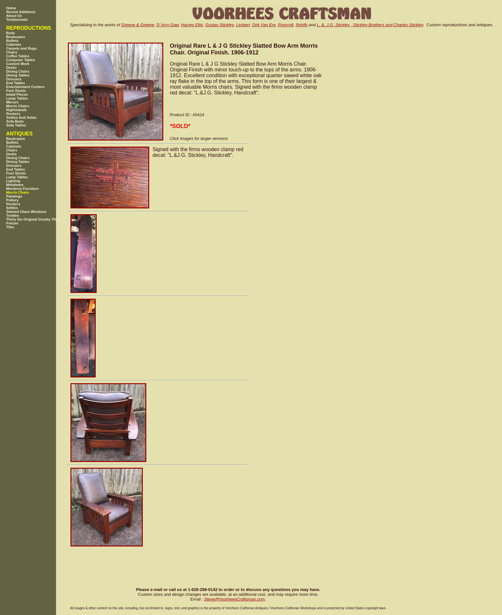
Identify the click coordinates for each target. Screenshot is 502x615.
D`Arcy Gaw (168, 24)
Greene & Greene (137, 24)
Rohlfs (302, 24)
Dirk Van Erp (264, 24)
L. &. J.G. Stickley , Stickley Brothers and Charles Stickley (370, 24)
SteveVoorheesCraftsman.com (234, 599)
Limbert (243, 24)
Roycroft (285, 24)
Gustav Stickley (219, 24)
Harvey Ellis (192, 24)
